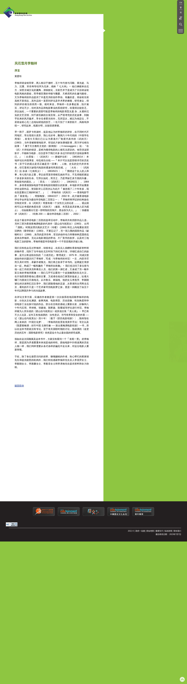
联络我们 (177, 624)
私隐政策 (168, 624)
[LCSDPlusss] (93, 608)
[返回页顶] (182, 680)
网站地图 (150, 624)
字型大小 (180, 18)
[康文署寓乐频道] (69, 608)
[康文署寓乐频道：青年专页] (143, 608)
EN (181, 2)
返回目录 (19, 549)
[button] (180, 24)
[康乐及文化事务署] (44, 608)
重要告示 (159, 624)
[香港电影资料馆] (17, 13)
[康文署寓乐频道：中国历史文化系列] (118, 608)
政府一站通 (140, 624)
